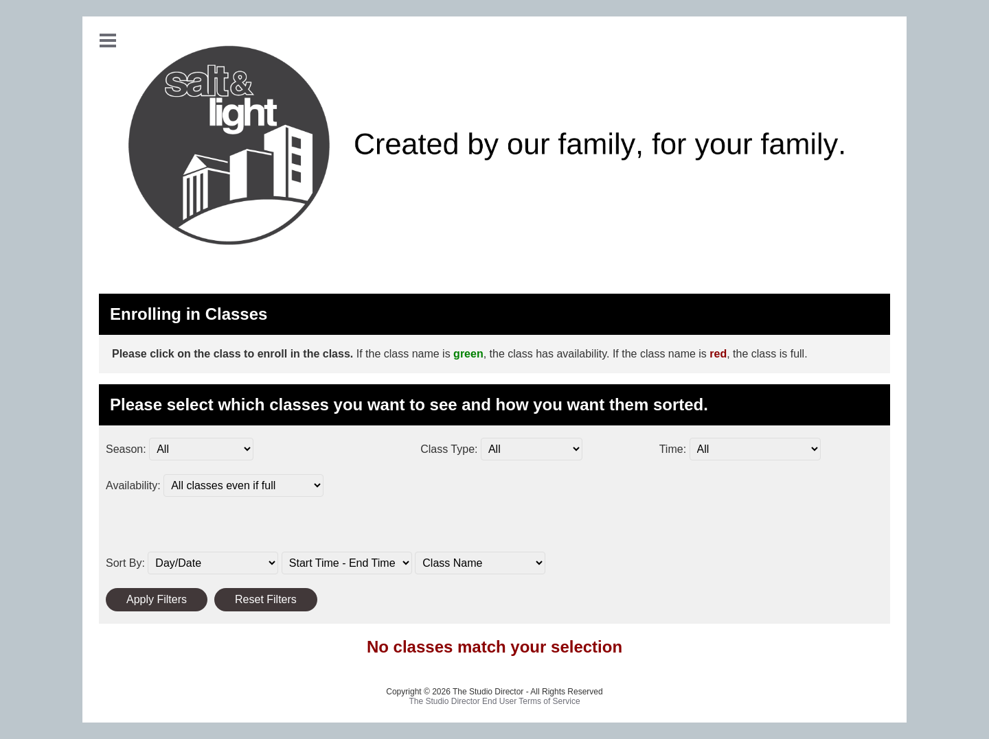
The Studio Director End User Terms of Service (494, 701)
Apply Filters (156, 599)
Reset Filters (266, 599)
